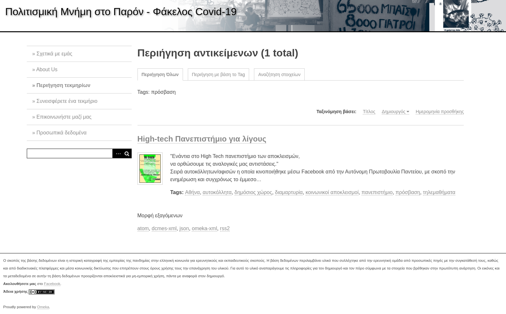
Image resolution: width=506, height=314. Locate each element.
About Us (46, 69)
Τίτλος (369, 111)
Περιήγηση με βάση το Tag (218, 74)
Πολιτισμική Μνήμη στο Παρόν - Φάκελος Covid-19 (121, 11)
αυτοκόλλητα (217, 192)
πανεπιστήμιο (377, 192)
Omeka (43, 307)
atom (143, 228)
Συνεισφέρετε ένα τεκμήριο (66, 101)
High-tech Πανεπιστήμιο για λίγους (202, 138)
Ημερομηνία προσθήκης (440, 111)
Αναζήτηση (127, 153)
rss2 (225, 228)
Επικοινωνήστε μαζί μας (63, 117)
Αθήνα (192, 192)
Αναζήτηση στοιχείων (279, 74)
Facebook (52, 284)
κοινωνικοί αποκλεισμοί (332, 192)
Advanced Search (117, 153)
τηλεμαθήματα (439, 192)
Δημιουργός (393, 111)
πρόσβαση (408, 192)
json (184, 228)
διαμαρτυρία (289, 192)
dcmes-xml (164, 228)
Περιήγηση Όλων (160, 74)
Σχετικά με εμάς (54, 53)
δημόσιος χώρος (253, 192)
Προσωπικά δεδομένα (61, 132)
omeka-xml (204, 228)
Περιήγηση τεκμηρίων (63, 85)
